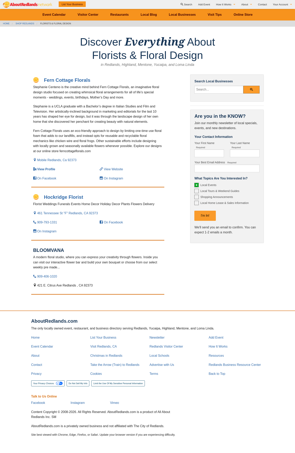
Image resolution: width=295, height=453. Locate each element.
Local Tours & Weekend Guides (219, 191)
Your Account (280, 4)
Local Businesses (182, 14)
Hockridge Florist (63, 197)
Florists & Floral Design (55, 23)
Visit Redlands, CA (103, 346)
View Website (111, 169)
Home (6, 23)
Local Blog (149, 14)
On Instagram (111, 178)
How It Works (223, 4)
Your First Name (204, 145)
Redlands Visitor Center (166, 346)
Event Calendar (53, 14)
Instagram (78, 402)
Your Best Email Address (215, 162)
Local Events (208, 185)
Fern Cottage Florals (67, 80)
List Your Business (72, 4)
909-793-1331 (45, 222)
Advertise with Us (162, 364)
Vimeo (114, 402)
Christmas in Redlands (106, 355)
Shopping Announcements (216, 197)
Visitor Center (88, 14)
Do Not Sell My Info (78, 383)
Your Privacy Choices (48, 383)
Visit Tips (215, 14)
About (244, 4)
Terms (154, 373)
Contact (262, 4)
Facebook (38, 402)
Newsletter (157, 337)
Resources (216, 355)
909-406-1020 (45, 276)
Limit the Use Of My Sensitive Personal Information (118, 383)
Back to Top (217, 373)
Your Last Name (240, 145)
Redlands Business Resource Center (235, 364)
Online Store (243, 14)
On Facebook (44, 178)
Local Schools (159, 355)
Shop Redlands (25, 23)
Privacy (36, 373)
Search (186, 4)
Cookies (96, 373)
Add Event (204, 4)
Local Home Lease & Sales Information (224, 203)
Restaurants (119, 14)
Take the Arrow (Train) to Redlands (114, 364)
